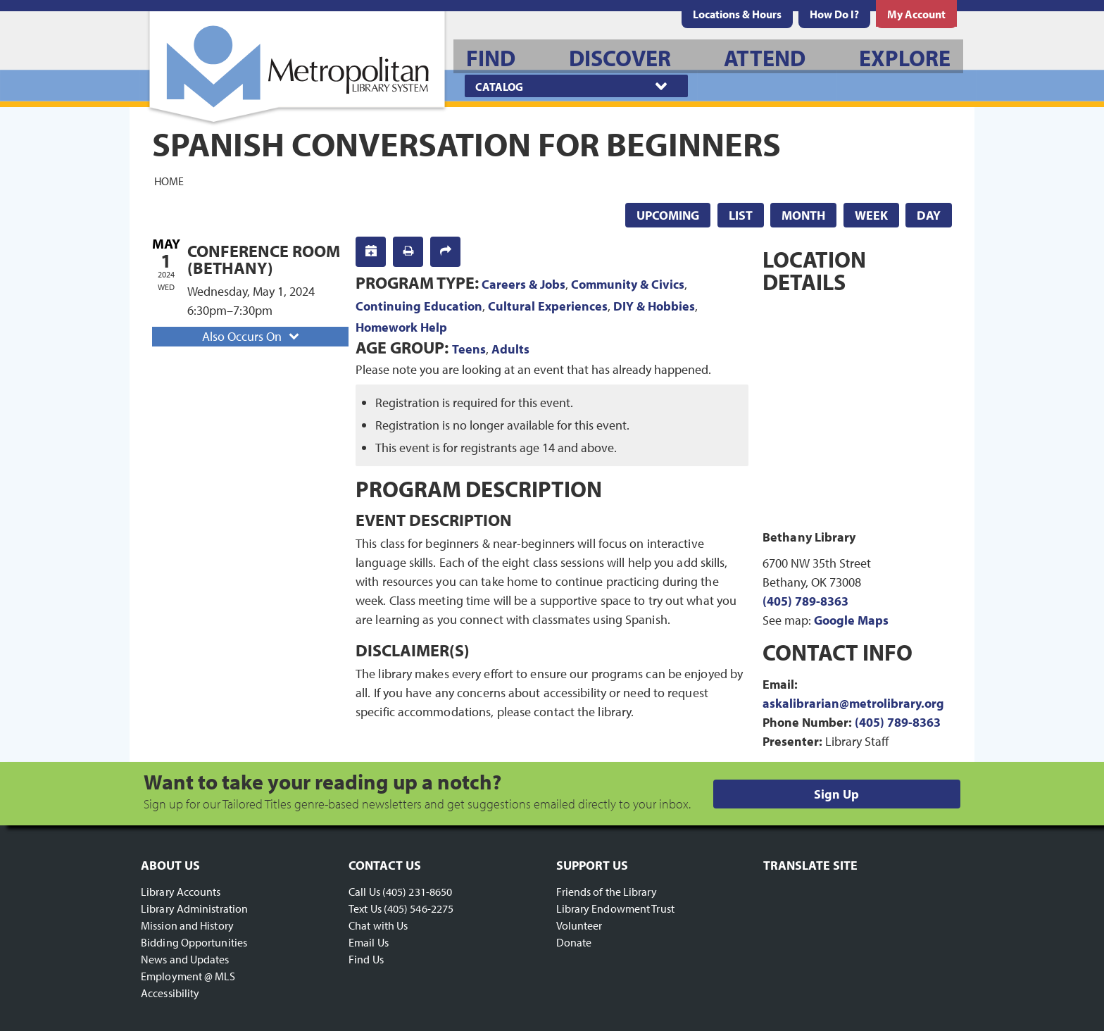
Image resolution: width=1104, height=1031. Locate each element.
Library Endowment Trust (615, 908)
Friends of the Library (606, 892)
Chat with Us (378, 925)
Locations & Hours (737, 14)
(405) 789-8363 (805, 601)
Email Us (369, 942)
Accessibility (170, 993)
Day (929, 215)
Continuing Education (419, 306)
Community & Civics (627, 284)
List (741, 215)
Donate (574, 942)
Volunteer (579, 925)
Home (169, 180)
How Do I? (834, 14)
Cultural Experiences (548, 306)
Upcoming (667, 215)
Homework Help (401, 327)
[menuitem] (737, 14)
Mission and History (187, 925)
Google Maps (851, 620)
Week (871, 215)
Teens (469, 349)
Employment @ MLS (188, 976)
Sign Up (836, 794)
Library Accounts (181, 892)
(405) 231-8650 (417, 892)
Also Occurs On (252, 336)
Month (803, 215)
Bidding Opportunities (194, 942)
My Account (916, 14)
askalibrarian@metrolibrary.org (853, 703)
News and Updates (185, 959)
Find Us (366, 959)
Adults (510, 349)
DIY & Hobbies (654, 306)
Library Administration (194, 908)
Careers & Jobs (523, 284)
